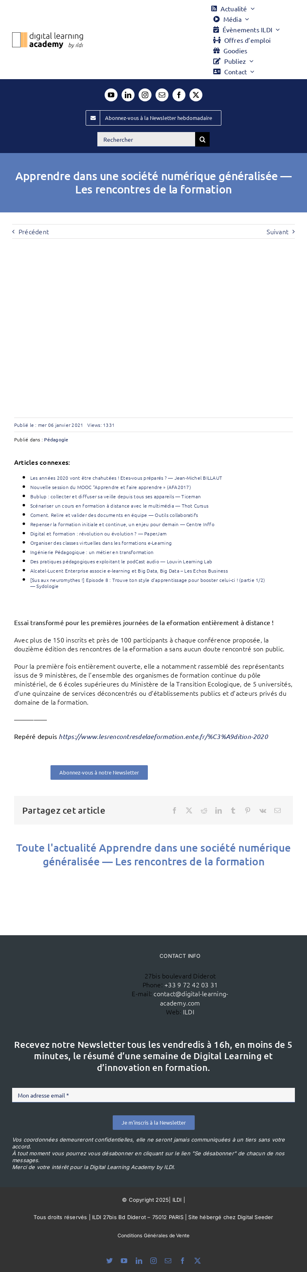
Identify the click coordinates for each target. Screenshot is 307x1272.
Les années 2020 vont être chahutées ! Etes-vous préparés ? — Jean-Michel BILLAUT (126, 477)
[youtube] (111, 94)
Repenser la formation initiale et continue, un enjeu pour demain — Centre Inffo (122, 524)
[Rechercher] (146, 139)
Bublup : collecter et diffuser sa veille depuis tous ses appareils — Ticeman (115, 496)
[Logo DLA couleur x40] (47, 35)
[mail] (162, 94)
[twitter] (195, 94)
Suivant (277, 231)
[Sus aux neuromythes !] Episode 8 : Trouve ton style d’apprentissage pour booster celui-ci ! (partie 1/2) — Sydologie (147, 583)
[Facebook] (174, 810)
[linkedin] (128, 94)
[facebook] (178, 94)
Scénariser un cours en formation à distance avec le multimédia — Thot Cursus (119, 505)
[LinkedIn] (218, 810)
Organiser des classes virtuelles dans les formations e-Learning (101, 542)
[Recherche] (202, 139)
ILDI (188, 1011)
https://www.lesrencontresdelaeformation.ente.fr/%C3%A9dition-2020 (163, 736)
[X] (189, 810)
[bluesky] (109, 1260)
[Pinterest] (247, 810)
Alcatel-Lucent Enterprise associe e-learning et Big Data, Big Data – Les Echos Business (129, 570)
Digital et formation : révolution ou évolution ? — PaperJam (98, 533)
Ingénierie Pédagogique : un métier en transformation (92, 552)
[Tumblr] (233, 810)
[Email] (277, 810)
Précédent (34, 231)
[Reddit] (204, 810)
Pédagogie (56, 439)
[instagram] (145, 94)
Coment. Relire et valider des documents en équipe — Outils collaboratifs (114, 515)
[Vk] (262, 810)
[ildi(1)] (80, 969)
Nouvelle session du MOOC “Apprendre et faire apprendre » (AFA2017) (110, 487)
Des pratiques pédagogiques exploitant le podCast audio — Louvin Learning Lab (121, 561)
